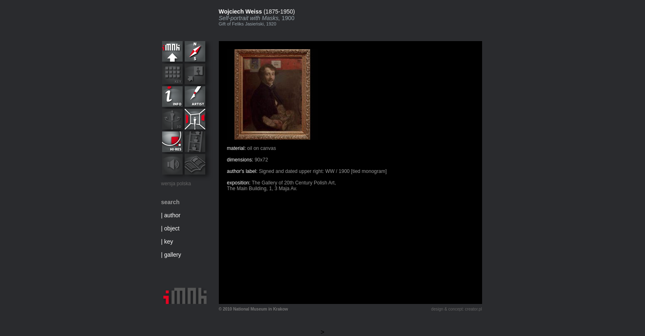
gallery (172, 254)
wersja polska (176, 183)
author (172, 215)
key (168, 241)
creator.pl (473, 309)
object (171, 228)
